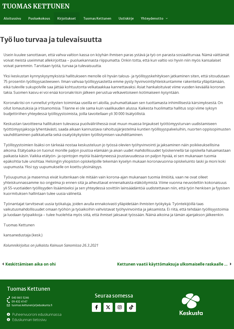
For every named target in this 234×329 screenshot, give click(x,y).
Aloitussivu (12, 18)
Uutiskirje (126, 18)
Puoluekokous (39, 18)
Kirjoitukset (66, 18)
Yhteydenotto (156, 18)
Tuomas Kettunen (36, 6)
